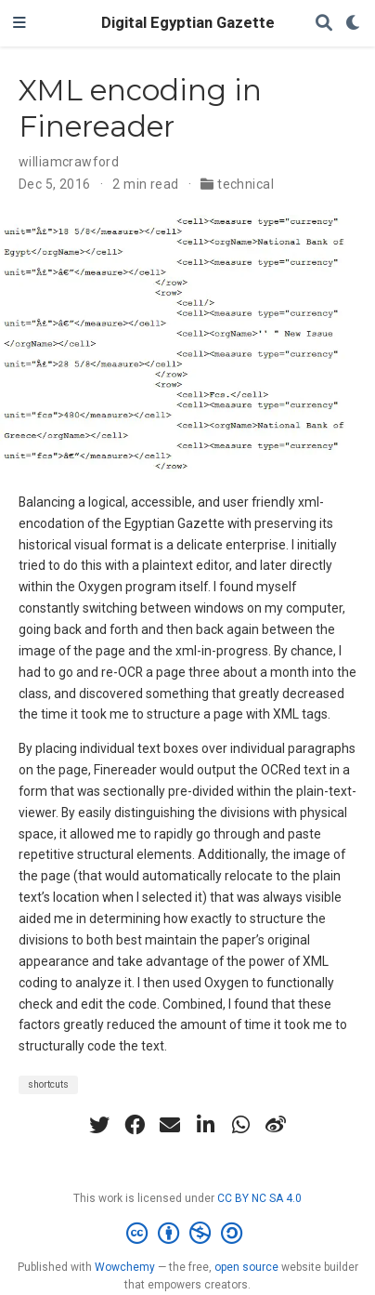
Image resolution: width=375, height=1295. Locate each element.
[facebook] (135, 1125)
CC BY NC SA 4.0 (259, 1198)
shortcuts (48, 1084)
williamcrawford (69, 161)
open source (246, 1267)
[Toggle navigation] (19, 23)
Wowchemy (125, 1267)
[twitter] (99, 1125)
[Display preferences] (353, 23)
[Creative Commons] (188, 1234)
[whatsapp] (240, 1125)
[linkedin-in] (205, 1125)
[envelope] (170, 1125)
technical (245, 184)
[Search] (324, 23)
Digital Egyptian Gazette (188, 23)
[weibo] (276, 1125)
